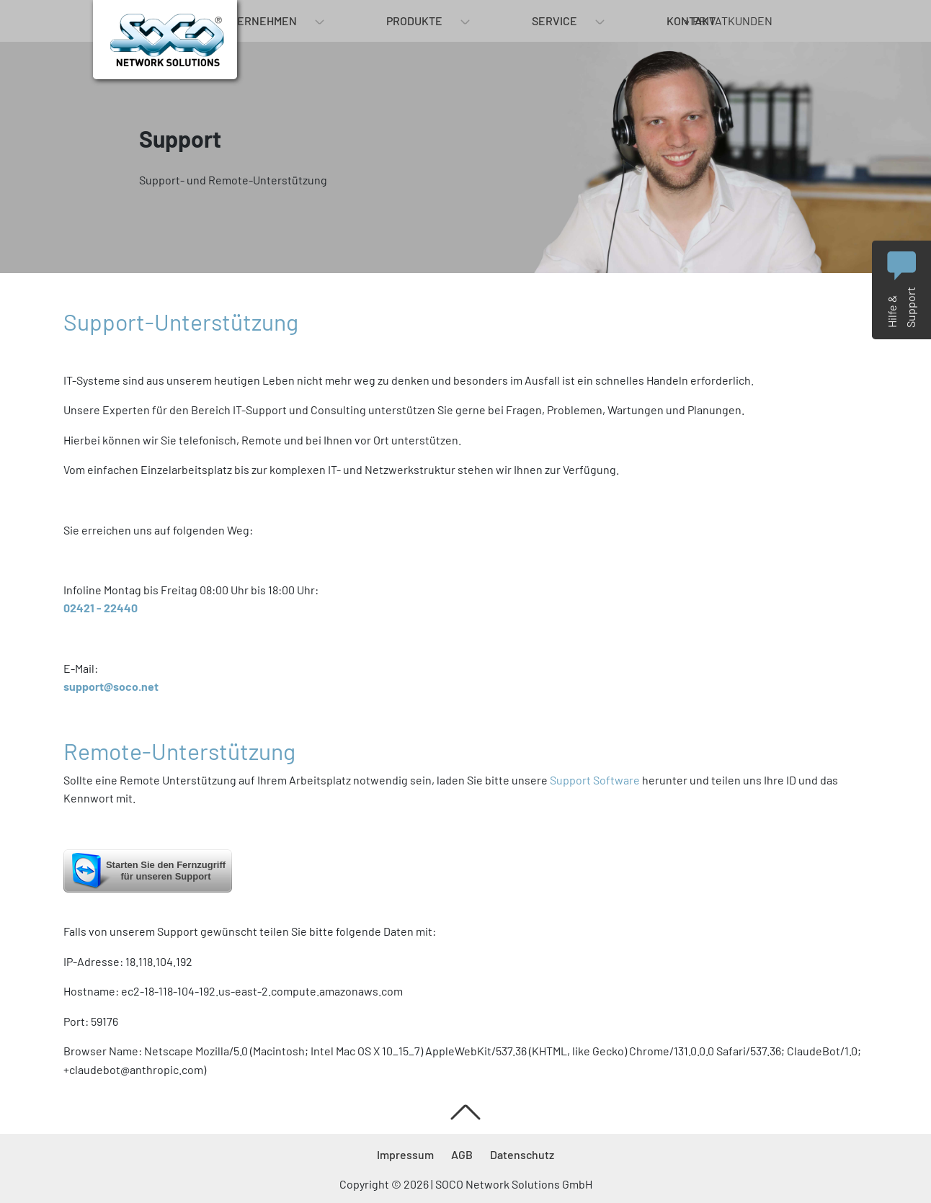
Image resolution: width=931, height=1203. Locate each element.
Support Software (595, 780)
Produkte (414, 20)
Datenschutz (522, 1154)
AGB (462, 1154)
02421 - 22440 (100, 607)
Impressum (405, 1154)
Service (554, 20)
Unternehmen (256, 20)
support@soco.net (111, 686)
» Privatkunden (728, 20)
